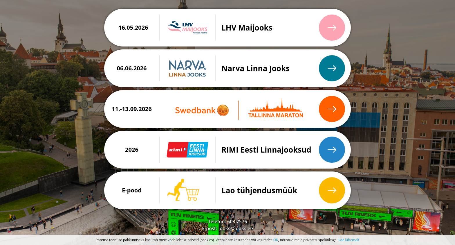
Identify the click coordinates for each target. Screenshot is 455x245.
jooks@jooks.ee (236, 228)
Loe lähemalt (348, 239)
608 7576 (237, 221)
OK (275, 239)
